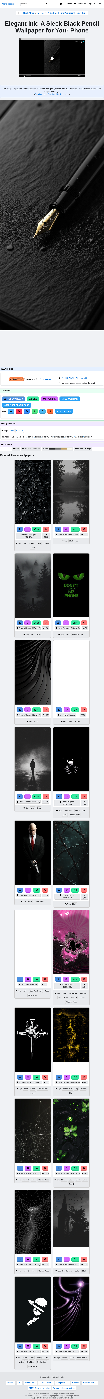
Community (80, 4)
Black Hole (21, 437)
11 (36, 710)
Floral (33, 548)
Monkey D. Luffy (42, 1358)
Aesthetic (83, 993)
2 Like (33, 399)
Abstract (74, 997)
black (12, 431)
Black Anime (32, 995)
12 (36, 796)
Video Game (67, 810)
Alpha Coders (8, 4)
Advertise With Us (90, 1383)
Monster (78, 721)
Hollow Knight (80, 810)
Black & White (75, 815)
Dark (24, 543)
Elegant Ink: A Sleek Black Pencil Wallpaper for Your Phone (62, 13)
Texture (37, 437)
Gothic (77, 1271)
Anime (25, 991)
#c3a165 (64, 449)
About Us (10, 1383)
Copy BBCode (64, 411)
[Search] (46, 4)
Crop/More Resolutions (16, 405)
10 (75, 623)
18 (36, 529)
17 (75, 529)
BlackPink (78, 437)
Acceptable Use (62, 1383)
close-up (19, 431)
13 (36, 623)
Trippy (64, 993)
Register (97, 4)
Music (13, 437)
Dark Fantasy (67, 1271)
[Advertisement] (52, 348)
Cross (32, 1089)
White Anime (32, 1366)
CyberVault (45, 379)
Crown (32, 1093)
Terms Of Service (46, 1383)
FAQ (19, 1383)
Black (39, 543)
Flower (63, 1180)
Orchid (71, 1184)
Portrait (83, 1089)
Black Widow (47, 437)
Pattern (31, 543)
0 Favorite (49, 399)
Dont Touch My (77, 634)
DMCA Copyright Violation (39, 1388)
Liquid (71, 1180)
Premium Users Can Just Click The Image (52, 94)
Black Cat (87, 437)
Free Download (13, 399)
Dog (76, 1089)
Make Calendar (70, 399)
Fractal (82, 997)
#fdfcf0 (69, 449)
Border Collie (67, 1089)
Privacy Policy (30, 1383)
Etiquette (75, 1383)
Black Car (69, 437)
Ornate (46, 543)
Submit (68, 4)
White (25, 1358)
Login (90, 4)
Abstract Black (71, 1002)
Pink (59, 997)
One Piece (30, 1362)
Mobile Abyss (28, 13)
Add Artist (16, 379)
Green (85, 1180)
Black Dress (58, 437)
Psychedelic (73, 993)
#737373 (58, 449)
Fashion (30, 437)
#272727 (52, 449)
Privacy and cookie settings (64, 1388)
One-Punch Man (36, 991)
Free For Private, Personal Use (74, 378)
